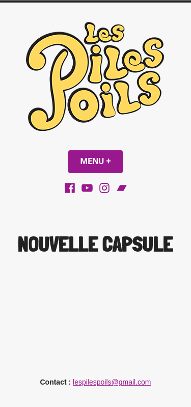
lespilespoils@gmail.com (112, 382)
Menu (101, 161)
